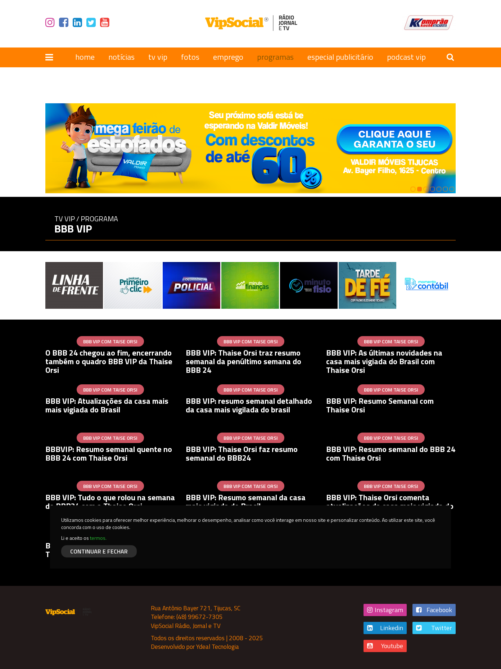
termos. (98, 538)
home (85, 57)
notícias (121, 57)
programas (275, 57)
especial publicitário (340, 57)
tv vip (157, 57)
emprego (228, 57)
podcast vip (406, 57)
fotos (190, 57)
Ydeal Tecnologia (217, 646)
